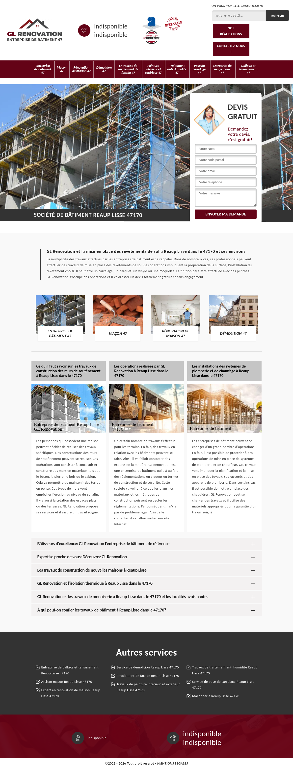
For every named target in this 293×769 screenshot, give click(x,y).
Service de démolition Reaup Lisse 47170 (148, 667)
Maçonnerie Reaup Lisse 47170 (215, 696)
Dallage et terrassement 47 (248, 69)
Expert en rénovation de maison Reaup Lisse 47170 (70, 693)
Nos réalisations (231, 31)
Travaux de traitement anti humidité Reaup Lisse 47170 (224, 670)
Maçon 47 (62, 69)
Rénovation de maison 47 (81, 69)
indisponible (111, 26)
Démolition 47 (104, 69)
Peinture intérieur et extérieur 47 (153, 69)
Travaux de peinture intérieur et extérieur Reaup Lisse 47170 (148, 687)
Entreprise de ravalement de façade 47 (128, 69)
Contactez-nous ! (231, 49)
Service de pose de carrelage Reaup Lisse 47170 (223, 685)
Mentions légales (172, 763)
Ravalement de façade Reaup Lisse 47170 (148, 676)
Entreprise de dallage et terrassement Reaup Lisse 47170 (70, 670)
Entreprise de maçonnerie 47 (222, 69)
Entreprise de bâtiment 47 (42, 69)
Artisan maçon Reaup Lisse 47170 (66, 682)
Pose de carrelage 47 (199, 69)
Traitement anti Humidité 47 (176, 69)
